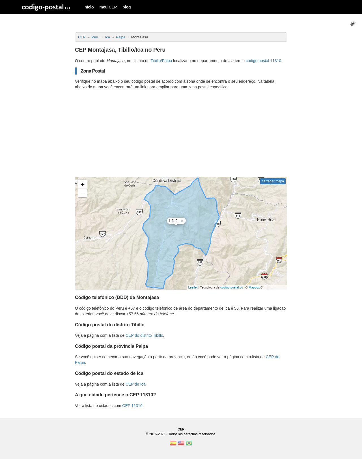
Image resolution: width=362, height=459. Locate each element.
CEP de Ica (136, 384)
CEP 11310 (132, 405)
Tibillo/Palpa (161, 60)
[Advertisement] (181, 133)
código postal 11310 (263, 60)
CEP (181, 429)
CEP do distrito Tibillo (144, 335)
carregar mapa (273, 181)
